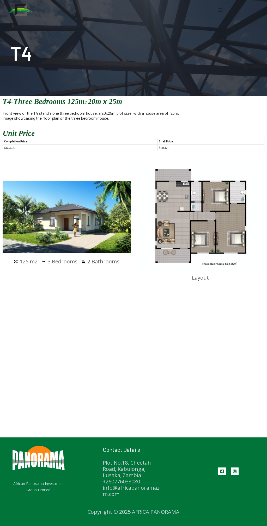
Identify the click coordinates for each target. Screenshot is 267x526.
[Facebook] (222, 471)
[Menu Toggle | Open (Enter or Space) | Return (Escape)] (220, 10)
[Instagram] (235, 471)
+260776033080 (121, 481)
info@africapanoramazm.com (131, 491)
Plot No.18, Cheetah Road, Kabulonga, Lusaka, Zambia (127, 469)
